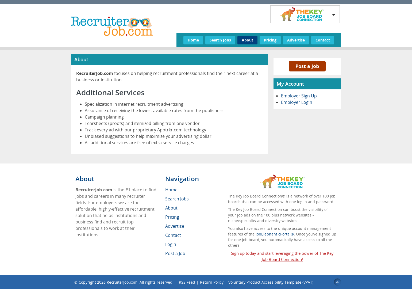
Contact (322, 40)
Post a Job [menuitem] (175, 253)
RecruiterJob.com (122, 282)
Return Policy (212, 282)
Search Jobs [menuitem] (177, 199)
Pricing (270, 40)
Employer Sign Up (299, 96)
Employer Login (296, 102)
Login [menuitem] (170, 244)
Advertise (296, 40)
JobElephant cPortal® (275, 234)
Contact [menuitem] (173, 235)
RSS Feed (187, 282)
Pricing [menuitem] (172, 217)
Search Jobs (220, 40)
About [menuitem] (171, 208)
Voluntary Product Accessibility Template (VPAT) (270, 282)
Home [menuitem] (171, 190)
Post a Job (307, 66)
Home (193, 40)
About (247, 40)
